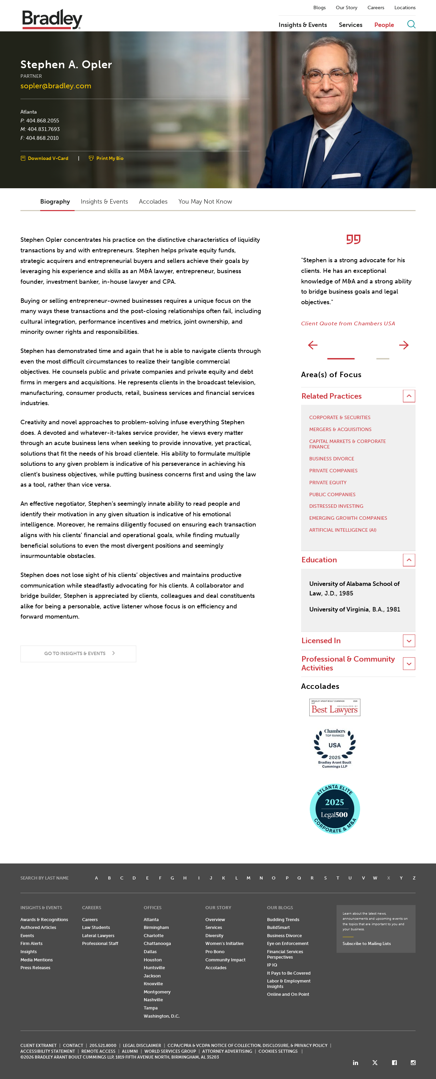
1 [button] (341, 358)
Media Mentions (36, 959)
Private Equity (327, 483)
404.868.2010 (42, 138)
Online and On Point (288, 994)
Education (319, 559)
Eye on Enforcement (288, 943)
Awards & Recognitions (44, 919)
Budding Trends (283, 919)
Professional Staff (100, 943)
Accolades (216, 967)
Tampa (151, 1007)
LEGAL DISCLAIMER (142, 1045)
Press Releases (35, 967)
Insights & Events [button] (104, 201)
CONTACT (73, 1045)
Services (350, 25)
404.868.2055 (42, 120)
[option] (358, 280)
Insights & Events (303, 25)
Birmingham (156, 927)
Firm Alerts (31, 943)
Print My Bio (110, 158)
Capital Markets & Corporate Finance (347, 444)
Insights (28, 951)
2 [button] (382, 358)
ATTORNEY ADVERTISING (227, 1051)
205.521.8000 (103, 1045)
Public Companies (332, 495)
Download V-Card (48, 158)
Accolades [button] (153, 201)
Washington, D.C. (162, 1016)
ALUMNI (130, 1051)
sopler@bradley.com (55, 85)
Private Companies (333, 471)
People (384, 25)
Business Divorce (331, 459)
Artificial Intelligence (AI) (342, 530)
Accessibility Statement (47, 1051)
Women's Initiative (224, 943)
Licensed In (321, 640)
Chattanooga (157, 943)
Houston (153, 959)
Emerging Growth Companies (348, 518)
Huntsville (154, 967)
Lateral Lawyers (98, 935)
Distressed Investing (336, 506)
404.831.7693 (44, 129)
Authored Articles (38, 927)
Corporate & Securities (340, 417)
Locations (405, 7)
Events (27, 935)
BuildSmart (278, 927)
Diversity (214, 935)
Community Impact (225, 959)
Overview (215, 919)
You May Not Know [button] (205, 201)
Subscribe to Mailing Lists (367, 943)
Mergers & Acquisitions (340, 429)
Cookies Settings (278, 1051)
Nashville (153, 999)
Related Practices (331, 396)
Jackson (152, 975)
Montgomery (157, 991)
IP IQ (272, 964)
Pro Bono (214, 951)
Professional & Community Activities (348, 663)
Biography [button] (55, 201)
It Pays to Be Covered (289, 973)
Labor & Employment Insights (289, 983)
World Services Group (170, 1051)
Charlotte (154, 935)
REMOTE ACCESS (98, 1051)
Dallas (150, 951)
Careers (376, 7)
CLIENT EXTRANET (38, 1045)
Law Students (96, 927)
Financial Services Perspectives (285, 954)
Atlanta (28, 112)
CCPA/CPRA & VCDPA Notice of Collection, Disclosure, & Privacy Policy (247, 1045)
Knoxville (153, 983)
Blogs (319, 7)
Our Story (346, 7)
